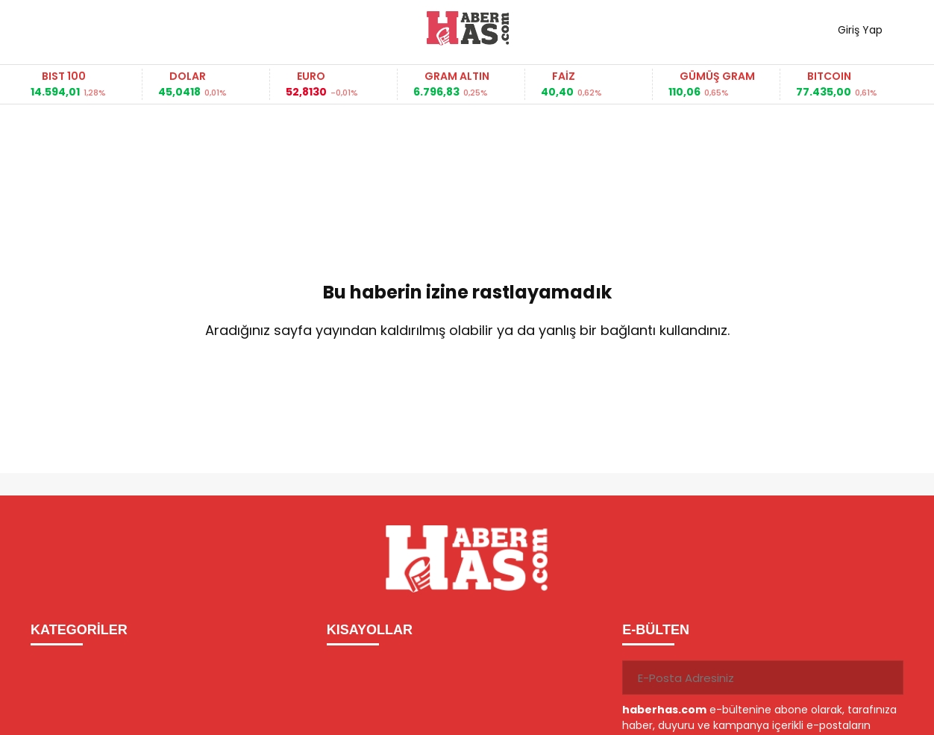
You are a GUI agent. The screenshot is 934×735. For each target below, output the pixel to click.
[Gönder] (886, 677)
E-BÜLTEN (655, 629)
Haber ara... (109, 28)
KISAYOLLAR (370, 629)
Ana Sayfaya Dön (467, 379)
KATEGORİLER (79, 629)
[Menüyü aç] (47, 28)
